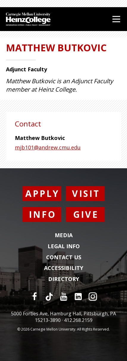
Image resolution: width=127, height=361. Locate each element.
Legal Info (64, 246)
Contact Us (63, 257)
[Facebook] (34, 296)
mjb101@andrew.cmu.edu (48, 147)
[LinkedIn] (78, 296)
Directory (63, 279)
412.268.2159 (78, 320)
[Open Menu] (116, 19)
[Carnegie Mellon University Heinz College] (28, 20)
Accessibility (63, 268)
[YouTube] (63, 296)
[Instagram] (93, 296)
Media (64, 235)
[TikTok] (49, 296)
